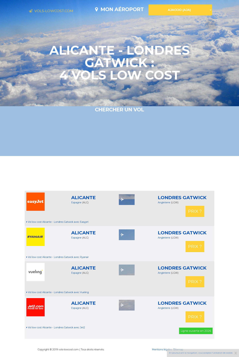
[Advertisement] (119, 173)
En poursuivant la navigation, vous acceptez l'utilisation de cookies (201, 353)
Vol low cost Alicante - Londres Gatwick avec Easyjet (57, 221)
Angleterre (164, 202)
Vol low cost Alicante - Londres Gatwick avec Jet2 (55, 327)
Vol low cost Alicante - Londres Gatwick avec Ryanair (57, 257)
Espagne (76, 202)
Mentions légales (162, 349)
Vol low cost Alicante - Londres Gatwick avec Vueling (57, 292)
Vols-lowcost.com (55, 11)
